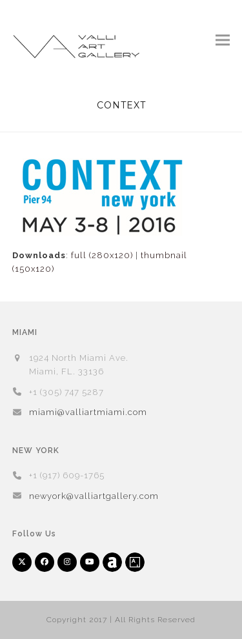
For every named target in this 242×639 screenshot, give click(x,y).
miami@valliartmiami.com (88, 412)
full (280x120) (102, 255)
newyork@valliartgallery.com (94, 496)
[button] (223, 39)
